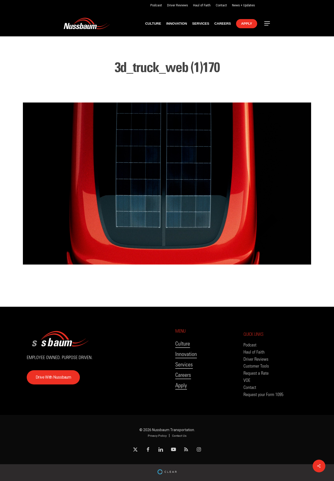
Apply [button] (181, 397)
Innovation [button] (186, 365)
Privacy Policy (157, 436)
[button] (267, 23)
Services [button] (184, 376)
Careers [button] (183, 386)
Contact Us (179, 436)
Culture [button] (182, 355)
